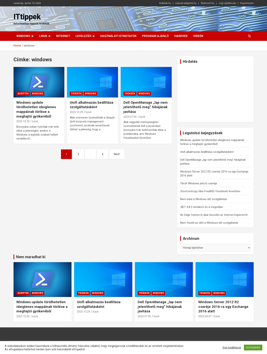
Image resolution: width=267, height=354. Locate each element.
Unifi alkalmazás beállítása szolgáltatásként (91, 104)
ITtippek (27, 16)
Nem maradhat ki (30, 257)
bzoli (35, 121)
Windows (23, 36)
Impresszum (247, 3)
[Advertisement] (215, 93)
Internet (63, 36)
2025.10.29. (23, 121)
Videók (198, 36)
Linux (43, 36)
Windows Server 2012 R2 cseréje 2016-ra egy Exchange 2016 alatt (223, 306)
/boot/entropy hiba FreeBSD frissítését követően (210, 191)
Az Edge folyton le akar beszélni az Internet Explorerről (213, 215)
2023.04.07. (205, 316)
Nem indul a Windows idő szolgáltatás (203, 199)
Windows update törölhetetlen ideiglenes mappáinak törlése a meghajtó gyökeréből (36, 109)
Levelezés (83, 36)
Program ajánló (155, 36)
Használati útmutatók (118, 36)
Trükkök (76, 93)
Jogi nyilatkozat (227, 3)
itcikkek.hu (165, 3)
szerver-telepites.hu (185, 3)
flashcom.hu (207, 3)
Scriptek (23, 93)
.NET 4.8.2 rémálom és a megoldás (201, 207)
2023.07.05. (130, 116)
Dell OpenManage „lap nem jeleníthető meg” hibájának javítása (145, 107)
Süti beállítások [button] (232, 347)
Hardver (181, 36)
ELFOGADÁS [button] (253, 347)
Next (117, 154)
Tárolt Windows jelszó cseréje (198, 183)
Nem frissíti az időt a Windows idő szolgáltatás (209, 222)
